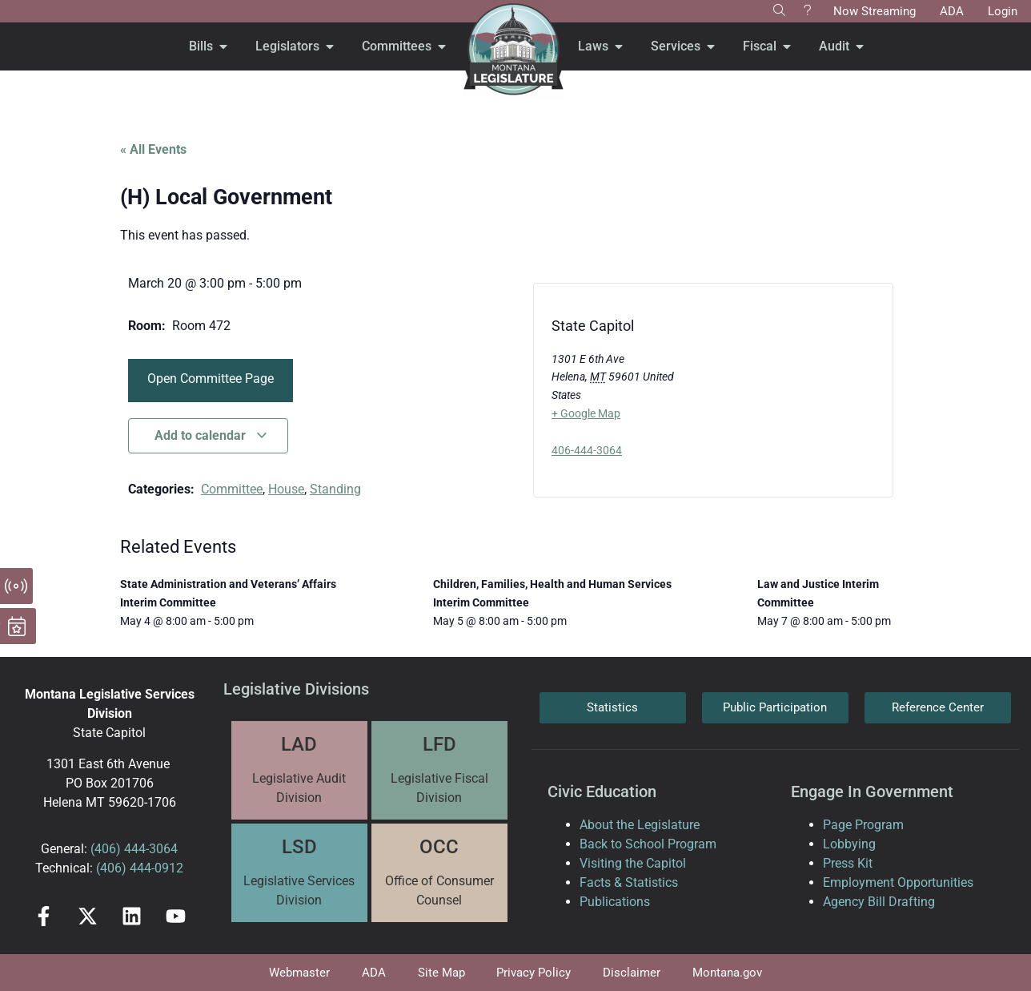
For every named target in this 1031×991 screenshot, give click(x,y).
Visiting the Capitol (633, 863)
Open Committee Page (210, 378)
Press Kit (848, 863)
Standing (335, 489)
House (286, 489)
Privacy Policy (534, 972)
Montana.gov (728, 972)
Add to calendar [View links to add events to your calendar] (211, 435)
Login (1002, 11)
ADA (952, 11)
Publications (615, 901)
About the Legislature (640, 824)
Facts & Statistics (629, 882)
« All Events (153, 149)
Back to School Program (648, 844)
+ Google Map (586, 413)
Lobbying (849, 844)
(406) (105, 848)
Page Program (863, 824)
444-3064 (149, 848)
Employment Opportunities (898, 882)
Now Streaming (874, 11)
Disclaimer (632, 972)
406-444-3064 (587, 450)
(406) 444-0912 (139, 868)
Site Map (441, 972)
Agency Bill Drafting (879, 901)
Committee (232, 489)
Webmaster (299, 972)
